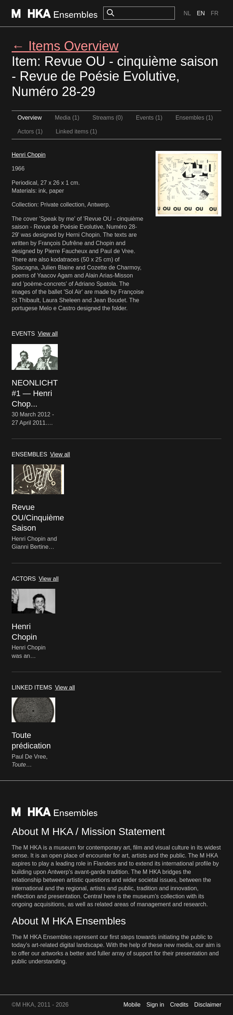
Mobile (132, 1005)
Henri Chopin (28, 155)
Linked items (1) (76, 131)
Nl (187, 13)
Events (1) (149, 118)
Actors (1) (30, 131)
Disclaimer (207, 1005)
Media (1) (67, 118)
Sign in (155, 1005)
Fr (214, 13)
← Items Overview (65, 46)
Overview (29, 118)
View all (48, 334)
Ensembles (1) (194, 118)
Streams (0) (107, 118)
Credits (179, 1005)
